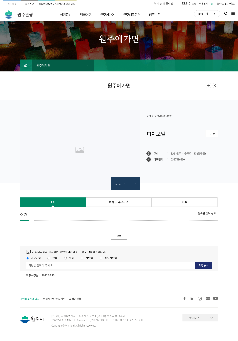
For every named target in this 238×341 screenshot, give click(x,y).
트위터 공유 (192, 298)
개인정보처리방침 (30, 299)
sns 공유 (215, 85)
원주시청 (12, 4)
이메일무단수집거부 (54, 299)
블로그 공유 (208, 298)
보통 (69, 258)
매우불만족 (108, 258)
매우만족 (33, 258)
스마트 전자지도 (226, 3)
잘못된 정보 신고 (207, 213)
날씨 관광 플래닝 (163, 3)
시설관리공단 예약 (66, 4)
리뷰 (184, 202)
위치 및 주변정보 (118, 202)
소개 (52, 202)
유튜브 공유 (215, 298)
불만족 (87, 258)
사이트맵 (232, 13)
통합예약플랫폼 (47, 4)
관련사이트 (193, 318)
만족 (52, 258)
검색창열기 (226, 13)
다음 (134, 184)
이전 (125, 184)
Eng (200, 13)
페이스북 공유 (185, 298)
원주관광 (29, 4)
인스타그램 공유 (200, 298)
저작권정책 (75, 299)
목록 (119, 236)
